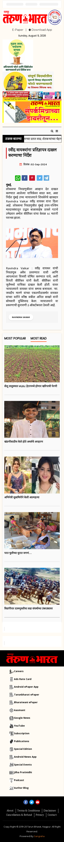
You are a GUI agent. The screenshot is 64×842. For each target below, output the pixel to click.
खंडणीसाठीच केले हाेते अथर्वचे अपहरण (23, 441)
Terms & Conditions (28, 811)
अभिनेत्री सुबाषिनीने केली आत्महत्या (21, 497)
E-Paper (17, 29)
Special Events (23, 764)
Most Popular (15, 339)
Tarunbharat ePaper (26, 694)
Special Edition (23, 748)
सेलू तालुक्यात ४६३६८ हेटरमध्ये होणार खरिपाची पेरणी (30, 386)
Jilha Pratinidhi (23, 772)
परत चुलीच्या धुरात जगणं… (18, 552)
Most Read (39, 339)
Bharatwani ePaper (26, 702)
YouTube (19, 725)
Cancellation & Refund (19, 815)
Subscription (21, 733)
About (10, 811)
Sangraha (39, 836)
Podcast (19, 780)
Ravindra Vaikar (21, 317)
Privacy (40, 815)
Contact (52, 815)
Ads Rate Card (22, 679)
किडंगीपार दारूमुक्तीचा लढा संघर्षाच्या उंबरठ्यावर (28, 608)
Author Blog (21, 787)
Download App (40, 29)
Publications (21, 741)
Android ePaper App (26, 686)
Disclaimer (50, 811)
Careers (19, 671)
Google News (22, 717)
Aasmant (19, 710)
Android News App (25, 756)
